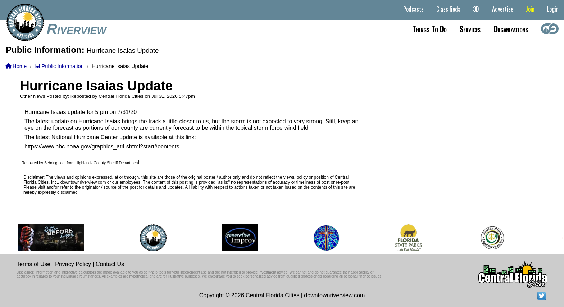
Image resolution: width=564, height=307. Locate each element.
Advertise (502, 9)
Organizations (511, 29)
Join (530, 9)
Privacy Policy (73, 264)
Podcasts (413, 9)
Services (470, 29)
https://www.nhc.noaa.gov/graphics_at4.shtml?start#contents (101, 146)
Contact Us (110, 264)
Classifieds (448, 9)
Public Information (59, 66)
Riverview (76, 29)
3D (476, 9)
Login (553, 9)
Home (16, 66)
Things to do (429, 29)
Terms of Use (33, 264)
